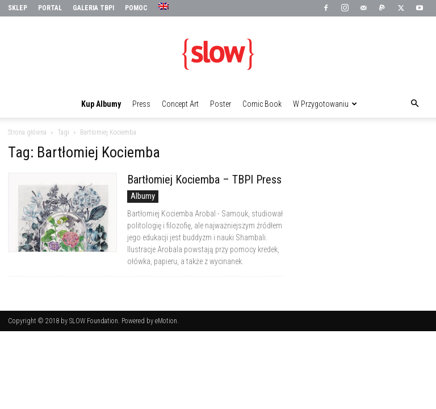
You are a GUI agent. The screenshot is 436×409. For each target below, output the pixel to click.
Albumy (143, 196)
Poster (220, 103)
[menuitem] (164, 6)
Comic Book (262, 103)
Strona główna (27, 132)
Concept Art (180, 103)
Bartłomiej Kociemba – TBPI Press (204, 179)
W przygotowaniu (325, 103)
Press (141, 103)
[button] (414, 103)
